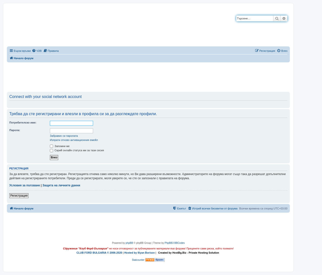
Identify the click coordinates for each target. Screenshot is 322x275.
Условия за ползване (24, 185)
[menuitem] (37, 51)
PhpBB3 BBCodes (175, 243)
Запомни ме (60, 146)
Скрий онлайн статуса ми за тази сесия (77, 150)
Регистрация (19, 195)
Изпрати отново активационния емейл (74, 139)
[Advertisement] (148, 76)
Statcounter (138, 260)
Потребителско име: (22, 122)
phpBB (129, 243)
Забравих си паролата (64, 135)
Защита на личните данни (61, 185)
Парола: (14, 130)
